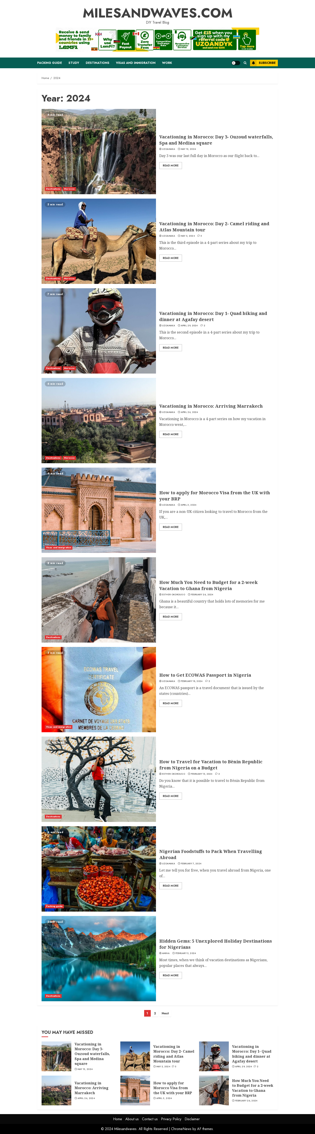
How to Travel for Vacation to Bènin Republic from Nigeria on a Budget (210, 765)
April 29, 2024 (189, 325)
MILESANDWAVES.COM (158, 13)
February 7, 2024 (191, 863)
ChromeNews (181, 1128)
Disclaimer (192, 1119)
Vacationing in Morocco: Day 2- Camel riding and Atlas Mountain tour (173, 1054)
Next (165, 1013)
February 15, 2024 (201, 774)
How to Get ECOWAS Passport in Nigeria (205, 675)
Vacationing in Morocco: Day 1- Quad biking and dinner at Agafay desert (213, 316)
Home (117, 1119)
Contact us (150, 1119)
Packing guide (49, 63)
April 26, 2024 (189, 412)
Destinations (97, 63)
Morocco (69, 188)
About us (132, 1119)
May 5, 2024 (188, 236)
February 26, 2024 (202, 594)
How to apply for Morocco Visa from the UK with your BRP (172, 1088)
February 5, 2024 (185, 953)
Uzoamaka (168, 149)
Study (73, 63)
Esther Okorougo (173, 594)
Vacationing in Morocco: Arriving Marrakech (211, 406)
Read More (170, 166)
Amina (166, 953)
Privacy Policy (171, 1119)
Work (167, 63)
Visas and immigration (136, 63)
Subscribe (263, 63)
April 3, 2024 (188, 505)
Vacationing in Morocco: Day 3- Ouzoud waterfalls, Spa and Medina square (92, 1054)
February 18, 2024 (192, 681)
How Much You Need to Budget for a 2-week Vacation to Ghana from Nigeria (208, 585)
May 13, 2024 (188, 149)
